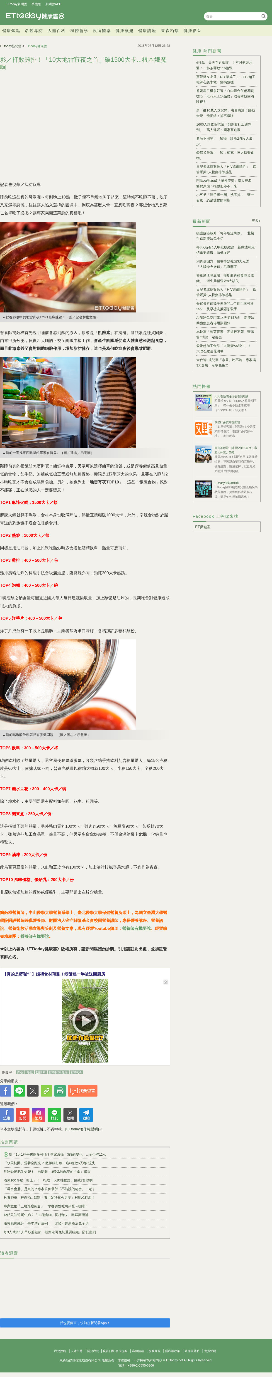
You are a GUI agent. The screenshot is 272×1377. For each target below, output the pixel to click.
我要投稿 (60, 1351)
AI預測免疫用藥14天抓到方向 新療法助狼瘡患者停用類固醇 (225, 320)
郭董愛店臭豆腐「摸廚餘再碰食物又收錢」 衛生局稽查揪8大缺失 (225, 278)
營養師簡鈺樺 (58, 1072)
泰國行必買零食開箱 (227, 422)
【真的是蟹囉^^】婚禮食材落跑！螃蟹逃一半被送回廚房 (53, 974)
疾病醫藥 (102, 30)
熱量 (30, 1072)
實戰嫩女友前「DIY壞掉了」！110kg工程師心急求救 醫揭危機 (225, 79)
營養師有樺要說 (136, 928)
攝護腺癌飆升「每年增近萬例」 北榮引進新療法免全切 (46, 1223)
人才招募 (77, 1351)
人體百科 (57, 30)
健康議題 (125, 30)
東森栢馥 (170, 30)
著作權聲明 (192, 1351)
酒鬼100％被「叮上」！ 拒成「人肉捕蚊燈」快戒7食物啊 (48, 1180)
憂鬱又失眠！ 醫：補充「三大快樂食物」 (225, 155)
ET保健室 (203, 527)
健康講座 (147, 30)
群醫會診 (79, 30)
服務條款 (154, 1351)
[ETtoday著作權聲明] (82, 1129)
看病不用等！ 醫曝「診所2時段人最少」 (224, 141)
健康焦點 (11, 30)
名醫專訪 (34, 30)
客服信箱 (138, 1351)
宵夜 (20, 1072)
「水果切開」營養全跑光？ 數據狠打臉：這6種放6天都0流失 (49, 1163)
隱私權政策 (172, 1351)
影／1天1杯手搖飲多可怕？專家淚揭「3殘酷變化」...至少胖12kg (55, 1154)
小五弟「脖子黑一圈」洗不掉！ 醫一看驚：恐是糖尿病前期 (225, 197)
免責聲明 (210, 1351)
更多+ (256, 221)
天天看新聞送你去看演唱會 (231, 396)
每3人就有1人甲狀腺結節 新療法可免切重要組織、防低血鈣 (50, 1232)
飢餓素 (41, 1072)
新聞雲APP (53, 4)
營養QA (76, 1072)
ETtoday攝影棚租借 (226, 483)
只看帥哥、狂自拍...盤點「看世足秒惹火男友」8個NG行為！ (49, 1197)
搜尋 (263, 16)
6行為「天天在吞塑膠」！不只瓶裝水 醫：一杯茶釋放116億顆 (226, 65)
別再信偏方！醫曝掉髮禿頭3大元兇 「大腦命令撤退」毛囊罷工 (224, 264)
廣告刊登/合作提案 (115, 1351)
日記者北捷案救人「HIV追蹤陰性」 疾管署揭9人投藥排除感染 (226, 169)
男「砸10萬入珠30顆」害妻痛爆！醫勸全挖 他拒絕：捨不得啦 (225, 113)
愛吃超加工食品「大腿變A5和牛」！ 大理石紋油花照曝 (225, 348)
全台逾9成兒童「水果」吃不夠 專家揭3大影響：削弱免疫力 (226, 362)
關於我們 (93, 1351)
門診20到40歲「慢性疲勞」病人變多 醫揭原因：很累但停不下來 (225, 183)
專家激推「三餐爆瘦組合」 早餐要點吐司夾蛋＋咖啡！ (46, 1206)
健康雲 (35, 16)
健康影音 (193, 30)
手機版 (36, 4)
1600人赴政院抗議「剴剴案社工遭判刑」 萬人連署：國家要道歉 (223, 127)
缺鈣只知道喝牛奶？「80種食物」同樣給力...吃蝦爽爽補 (46, 1215)
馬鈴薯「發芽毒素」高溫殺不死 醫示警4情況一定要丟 (225, 334)
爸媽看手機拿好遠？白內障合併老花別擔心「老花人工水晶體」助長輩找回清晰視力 (225, 96)
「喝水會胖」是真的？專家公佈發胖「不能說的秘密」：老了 (49, 1189)
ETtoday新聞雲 (16, 4)
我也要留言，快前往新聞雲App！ (85, 1323)
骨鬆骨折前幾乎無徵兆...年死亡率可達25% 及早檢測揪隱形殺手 (225, 306)
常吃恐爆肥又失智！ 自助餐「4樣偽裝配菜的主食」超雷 (47, 1172)
